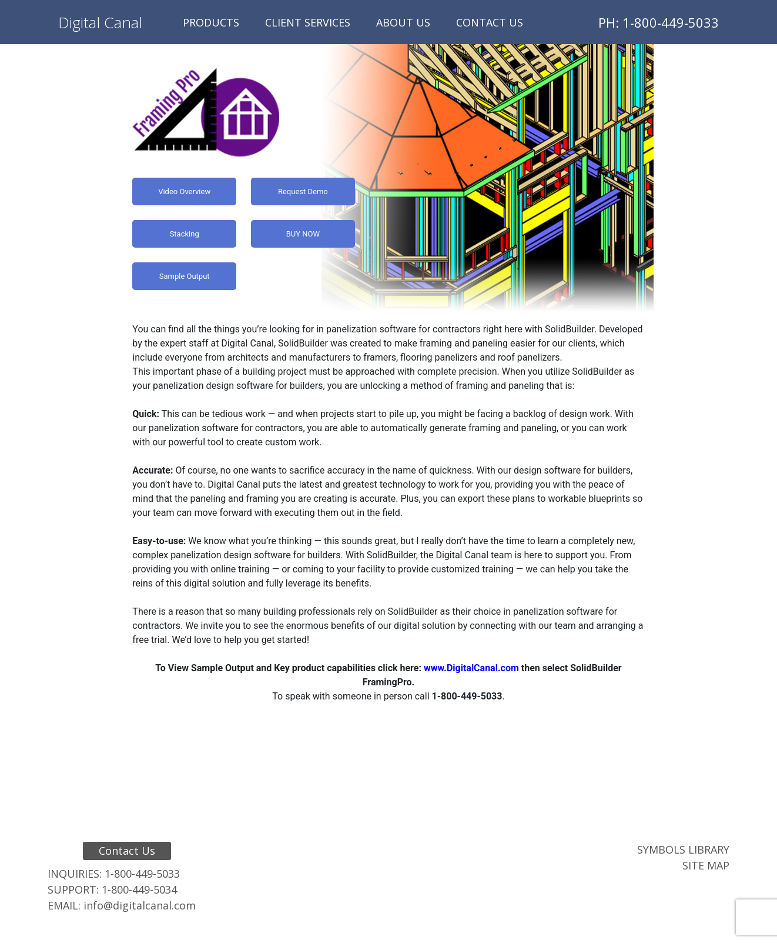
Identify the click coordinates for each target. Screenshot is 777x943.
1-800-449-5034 (139, 889)
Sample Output (184, 276)
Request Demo (303, 191)
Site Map (705, 865)
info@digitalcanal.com (139, 905)
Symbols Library (683, 849)
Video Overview (184, 191)
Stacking (184, 233)
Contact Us (489, 22)
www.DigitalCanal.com (471, 668)
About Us (403, 22)
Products (211, 22)
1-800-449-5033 (142, 874)
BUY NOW (303, 233)
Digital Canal (100, 22)
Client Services (307, 22)
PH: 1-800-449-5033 (658, 22)
